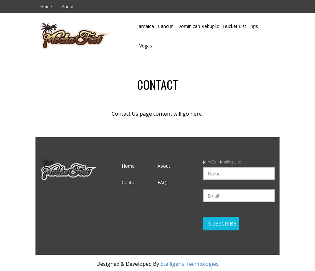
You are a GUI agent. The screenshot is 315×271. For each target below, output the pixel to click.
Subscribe (222, 223)
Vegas (145, 46)
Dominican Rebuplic (198, 26)
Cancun (165, 26)
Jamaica (145, 26)
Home (46, 6)
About (68, 6)
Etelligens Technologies (189, 263)
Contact (130, 182)
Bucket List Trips (240, 26)
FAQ (162, 182)
